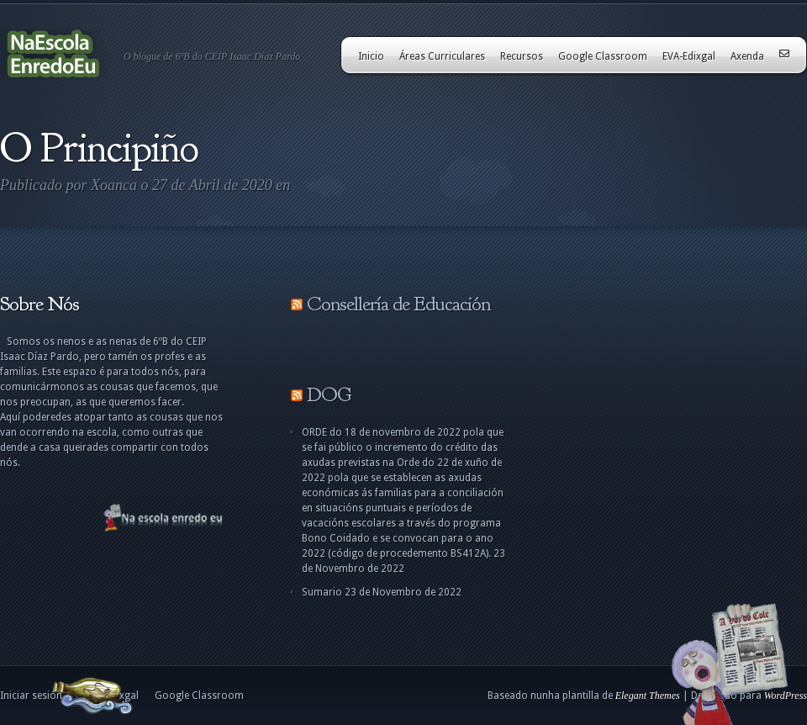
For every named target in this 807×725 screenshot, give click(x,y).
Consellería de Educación (398, 303)
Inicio (371, 56)
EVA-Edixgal (688, 56)
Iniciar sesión (31, 695)
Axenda (747, 56)
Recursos (521, 56)
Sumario (322, 592)
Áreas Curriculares (442, 56)
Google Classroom (602, 56)
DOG (329, 394)
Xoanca (114, 185)
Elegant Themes (647, 695)
